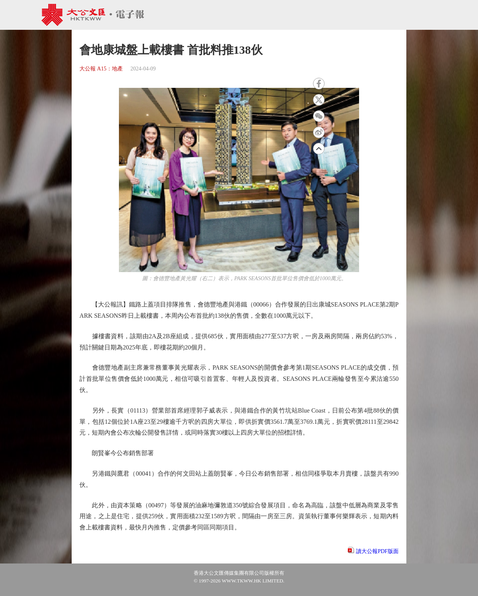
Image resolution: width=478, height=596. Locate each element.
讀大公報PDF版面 (377, 551)
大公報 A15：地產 (101, 69)
